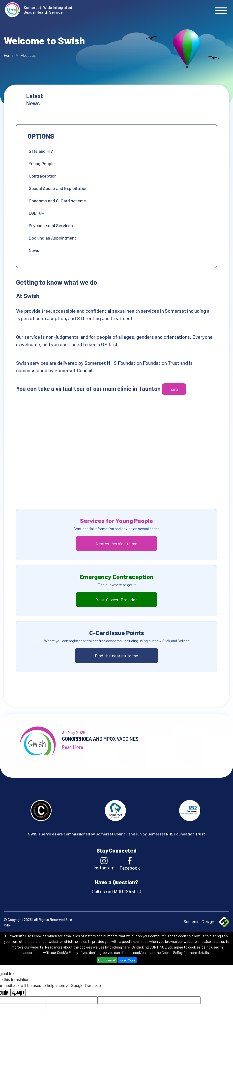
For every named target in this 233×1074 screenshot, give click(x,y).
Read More (127, 960)
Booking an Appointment (52, 238)
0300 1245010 (126, 891)
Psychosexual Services (51, 225)
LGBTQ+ (36, 213)
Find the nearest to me (116, 655)
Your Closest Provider (116, 599)
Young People (42, 163)
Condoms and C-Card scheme (57, 200)
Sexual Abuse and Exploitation (58, 188)
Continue (107, 960)
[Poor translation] (18, 992)
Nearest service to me (116, 543)
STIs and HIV (41, 151)
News (34, 250)
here (174, 389)
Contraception (43, 176)
